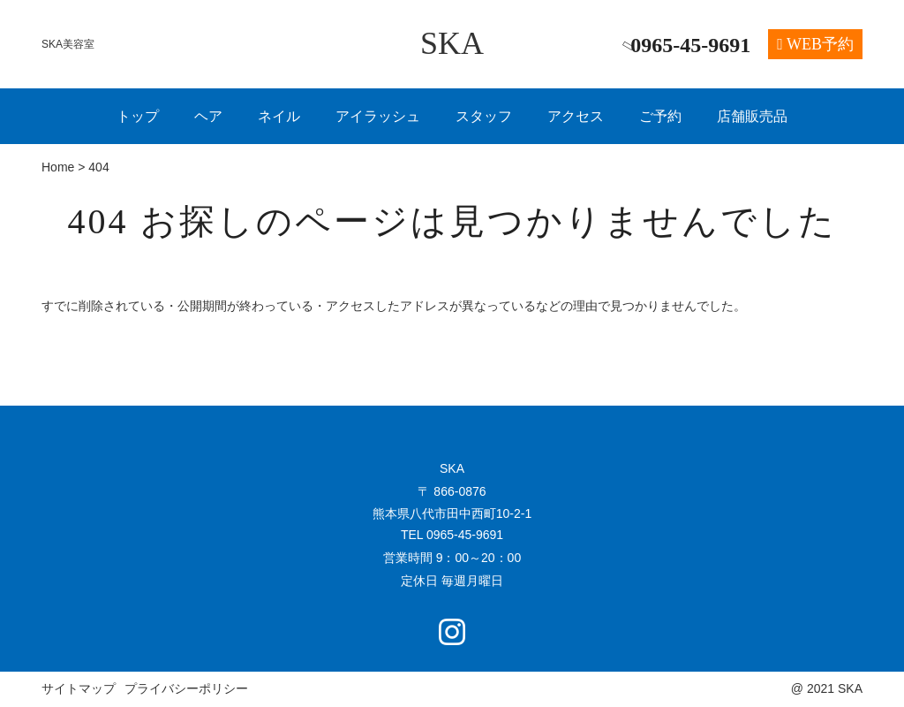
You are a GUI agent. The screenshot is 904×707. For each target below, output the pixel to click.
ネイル (279, 116)
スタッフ (484, 116)
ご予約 (660, 116)
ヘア (208, 116)
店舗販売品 (752, 116)
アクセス (575, 116)
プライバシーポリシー (186, 688)
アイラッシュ (377, 116)
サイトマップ (78, 688)
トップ (138, 116)
